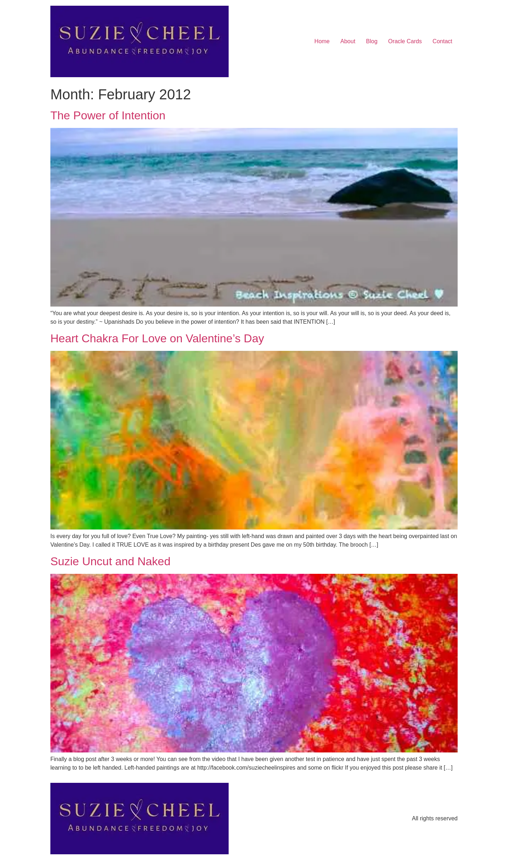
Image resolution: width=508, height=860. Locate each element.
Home (322, 41)
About (347, 41)
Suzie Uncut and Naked (110, 561)
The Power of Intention (107, 115)
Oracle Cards (405, 41)
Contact (442, 41)
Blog (372, 41)
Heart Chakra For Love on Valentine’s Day (157, 338)
